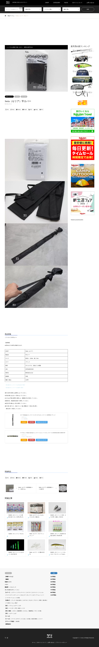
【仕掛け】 (7, 600)
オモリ (14, 611)
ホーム (33, 642)
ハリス (23, 608)
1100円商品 (53, 595)
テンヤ (13, 600)
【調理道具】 (8, 624)
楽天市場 (31, 422)
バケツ (6, 584)
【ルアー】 (7, 592)
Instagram (7, 637)
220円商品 (52, 579)
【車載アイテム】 (9, 576)
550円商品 (52, 584)
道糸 (19, 608)
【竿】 (6, 613)
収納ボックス (8, 581)
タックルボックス (9, 589)
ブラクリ (36, 600)
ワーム (37, 595)
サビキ (30, 600)
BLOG (66, 2)
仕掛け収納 (34, 618)
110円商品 (52, 576)
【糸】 (6, 608)
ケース (17, 96)
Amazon (24, 422)
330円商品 (52, 581)
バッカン (17, 589)
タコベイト (35, 592)
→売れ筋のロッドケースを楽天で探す (14, 387)
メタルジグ (22, 595)
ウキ (35, 611)
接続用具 (19, 611)
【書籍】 (7, 579)
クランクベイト (21, 592)
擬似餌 (6, 587)
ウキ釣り (8, 603)
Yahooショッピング (41, 422)
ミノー (42, 595)
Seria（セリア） (9, 96)
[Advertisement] (49, 30)
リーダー (12, 608)
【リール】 (7, 616)
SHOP (47, 2)
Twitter (5, 637)
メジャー (40, 618)
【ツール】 (24, 96)
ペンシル (41, 592)
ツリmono (81, 637)
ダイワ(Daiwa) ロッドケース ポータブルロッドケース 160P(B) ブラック (37, 415)
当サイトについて (77, 2)
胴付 (40, 600)
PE (16, 608)
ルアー (15, 605)
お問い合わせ (90, 2)
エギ (33, 595)
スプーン (14, 592)
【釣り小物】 (8, 611)
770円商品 (52, 589)
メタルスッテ (13, 587)
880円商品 (52, 592)
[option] (36, 70)
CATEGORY (56, 2)
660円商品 (52, 587)
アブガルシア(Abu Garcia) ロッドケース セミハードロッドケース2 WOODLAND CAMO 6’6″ (42, 432)
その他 (18, 597)
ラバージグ (9, 595)
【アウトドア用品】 (10, 621)
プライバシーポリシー (61, 642)
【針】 (6, 605)
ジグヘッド (15, 595)
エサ (20, 605)
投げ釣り (45, 600)
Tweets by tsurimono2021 (77, 219)
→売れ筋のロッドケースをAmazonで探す (15, 385)
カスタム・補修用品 (28, 611)
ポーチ (18, 618)
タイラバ (28, 592)
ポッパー (29, 595)
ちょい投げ (14, 603)
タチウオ (25, 600)
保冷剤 (17, 621)
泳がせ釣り (19, 600)
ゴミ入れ (23, 618)
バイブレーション (10, 597)
